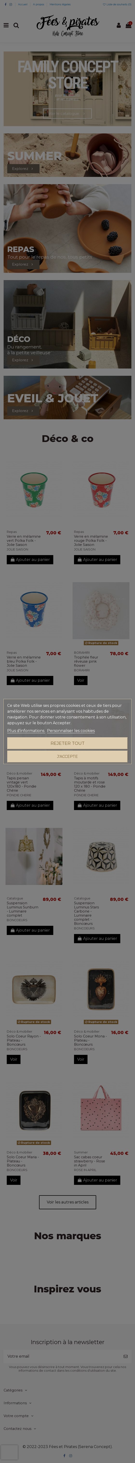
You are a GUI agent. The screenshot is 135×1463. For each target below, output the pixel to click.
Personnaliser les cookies (71, 730)
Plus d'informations (26, 730)
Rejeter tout (68, 743)
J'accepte (67, 756)
